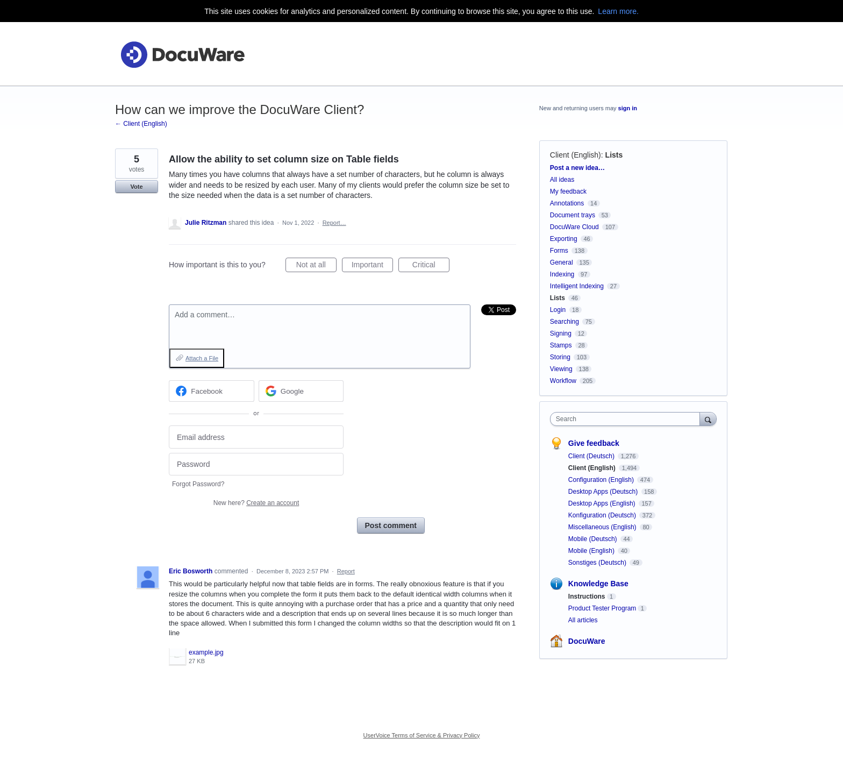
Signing (560, 333)
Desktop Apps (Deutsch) (604, 491)
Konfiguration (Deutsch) (603, 515)
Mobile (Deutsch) (593, 539)
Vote (136, 186)
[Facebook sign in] (211, 391)
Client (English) (575, 155)
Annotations (567, 203)
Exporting (563, 239)
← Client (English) (141, 123)
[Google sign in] (301, 391)
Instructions (586, 596)
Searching (564, 321)
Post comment (391, 525)
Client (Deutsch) (592, 456)
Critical (430, 266)
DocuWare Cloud (574, 227)
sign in (627, 108)
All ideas (562, 179)
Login (558, 310)
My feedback (568, 191)
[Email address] (256, 437)
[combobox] (627, 419)
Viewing (561, 369)
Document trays (572, 215)
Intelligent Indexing (577, 286)
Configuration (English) (601, 480)
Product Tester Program (602, 608)
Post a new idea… (577, 168)
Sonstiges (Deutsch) (598, 562)
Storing (560, 357)
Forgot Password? (198, 484)
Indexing (562, 274)
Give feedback (593, 443)
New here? (256, 503)
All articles (583, 620)
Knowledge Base (598, 583)
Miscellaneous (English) (603, 527)
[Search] (708, 418)
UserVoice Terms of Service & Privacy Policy (421, 735)
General (561, 262)
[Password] (256, 464)
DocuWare (586, 641)
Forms (559, 250)
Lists (614, 155)
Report (346, 571)
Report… (334, 222)
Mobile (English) (592, 551)
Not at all (316, 266)
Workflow (563, 381)
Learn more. (618, 11)
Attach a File (201, 358)
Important (372, 266)
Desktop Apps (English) (602, 503)
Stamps (561, 345)
